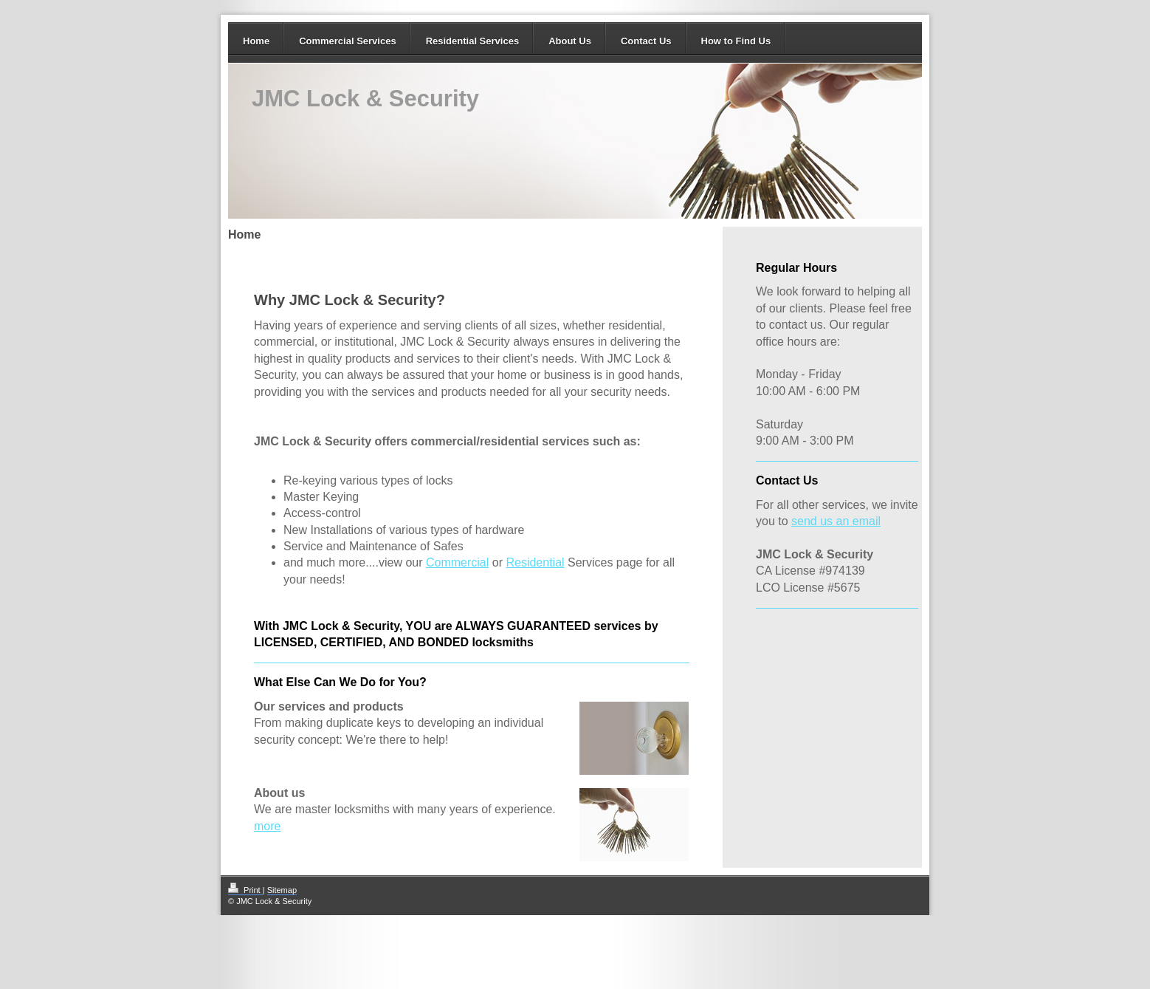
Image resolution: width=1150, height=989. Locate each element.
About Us (569, 41)
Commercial (457, 562)
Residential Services (472, 41)
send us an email (836, 521)
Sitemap (282, 890)
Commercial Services (347, 41)
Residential (535, 562)
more (267, 826)
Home (256, 41)
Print (245, 890)
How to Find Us (736, 41)
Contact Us (646, 41)
